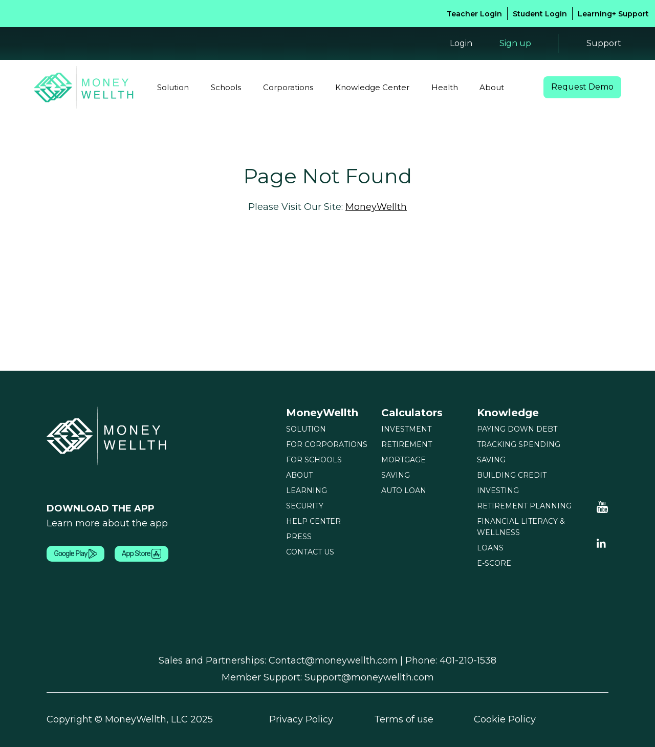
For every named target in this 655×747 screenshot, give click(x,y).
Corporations (288, 87)
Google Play (75, 554)
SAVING (395, 475)
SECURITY (304, 505)
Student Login (540, 13)
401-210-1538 (468, 660)
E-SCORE (494, 563)
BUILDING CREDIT (512, 475)
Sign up (515, 43)
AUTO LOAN (403, 490)
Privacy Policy (301, 719)
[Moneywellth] (108, 435)
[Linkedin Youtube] (601, 542)
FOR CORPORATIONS (326, 444)
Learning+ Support (613, 13)
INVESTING (498, 490)
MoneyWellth (376, 206)
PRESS (299, 536)
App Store (141, 554)
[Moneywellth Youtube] (602, 507)
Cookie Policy (505, 719)
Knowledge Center (372, 87)
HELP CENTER (313, 521)
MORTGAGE (403, 459)
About (491, 87)
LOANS (490, 547)
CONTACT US (310, 552)
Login (460, 43)
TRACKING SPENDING (518, 444)
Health (444, 87)
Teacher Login (474, 13)
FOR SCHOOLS (314, 459)
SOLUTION (306, 429)
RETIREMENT (406, 444)
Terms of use (403, 719)
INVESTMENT (406, 429)
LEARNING (306, 490)
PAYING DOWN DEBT (517, 429)
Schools (226, 87)
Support (603, 44)
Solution (173, 87)
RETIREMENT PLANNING (524, 505)
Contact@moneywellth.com (333, 660)
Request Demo (582, 87)
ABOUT (299, 475)
